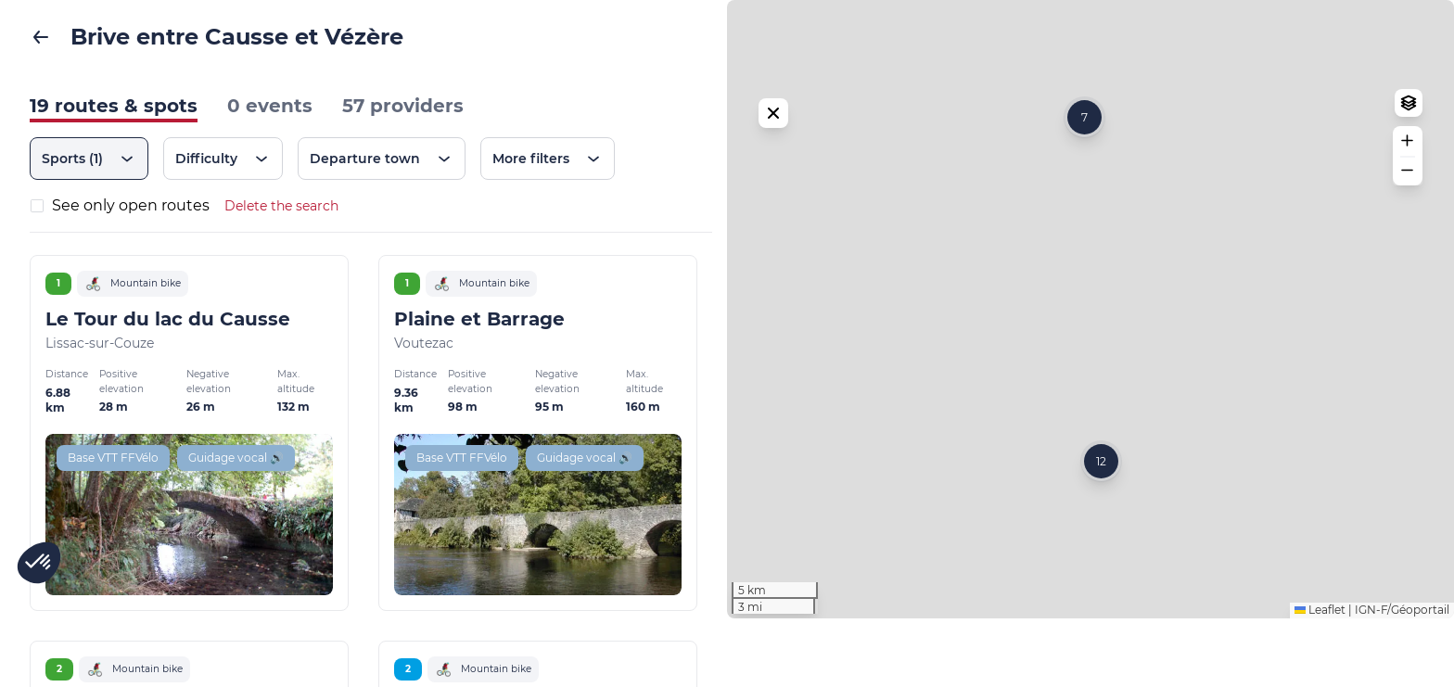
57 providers (403, 106)
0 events (269, 106)
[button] (1084, 151)
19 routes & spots (114, 106)
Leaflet (1320, 678)
